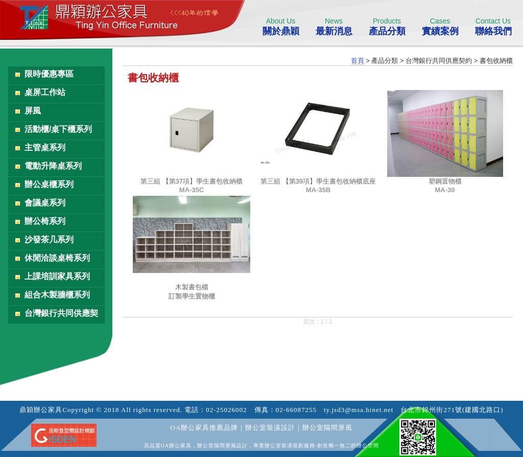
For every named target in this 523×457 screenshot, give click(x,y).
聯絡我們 (493, 26)
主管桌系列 (45, 147)
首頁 (357, 60)
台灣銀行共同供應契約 (61, 316)
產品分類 (387, 26)
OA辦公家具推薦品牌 (205, 427)
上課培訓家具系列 (57, 276)
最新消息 (334, 26)
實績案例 (440, 26)
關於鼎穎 (280, 26)
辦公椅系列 (45, 221)
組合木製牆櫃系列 (57, 294)
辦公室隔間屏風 (327, 427)
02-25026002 (226, 410)
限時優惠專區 (49, 74)
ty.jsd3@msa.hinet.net (358, 410)
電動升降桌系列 (53, 166)
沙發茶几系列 (49, 239)
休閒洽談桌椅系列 (57, 258)
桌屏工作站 (45, 92)
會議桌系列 (45, 202)
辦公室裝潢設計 (270, 427)
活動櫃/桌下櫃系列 (58, 129)
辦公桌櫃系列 (49, 184)
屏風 (33, 110)
